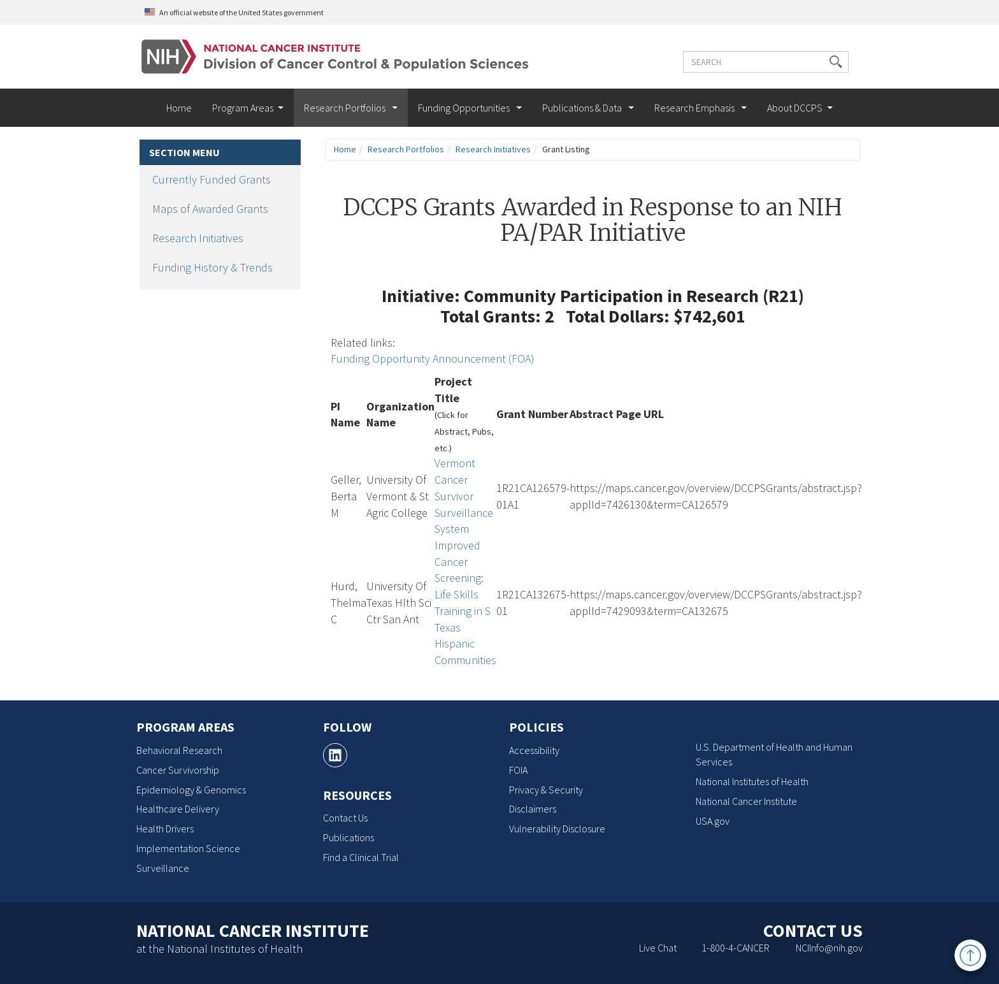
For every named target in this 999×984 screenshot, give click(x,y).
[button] (836, 62)
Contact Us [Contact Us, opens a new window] (345, 817)
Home (179, 107)
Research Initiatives (197, 238)
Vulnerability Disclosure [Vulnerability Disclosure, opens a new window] (557, 828)
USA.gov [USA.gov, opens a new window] (712, 820)
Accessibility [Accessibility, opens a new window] (534, 750)
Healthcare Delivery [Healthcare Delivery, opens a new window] (177, 808)
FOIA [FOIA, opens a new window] (518, 769)
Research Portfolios (345, 107)
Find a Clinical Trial (361, 857)
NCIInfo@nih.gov (829, 947)
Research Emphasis (695, 107)
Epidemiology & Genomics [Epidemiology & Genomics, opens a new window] (191, 789)
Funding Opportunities (465, 107)
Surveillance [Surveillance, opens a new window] (162, 868)
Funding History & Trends (212, 267)
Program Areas (242, 107)
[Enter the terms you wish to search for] (766, 62)
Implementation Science (188, 848)
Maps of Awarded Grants (210, 208)
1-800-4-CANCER (735, 947)
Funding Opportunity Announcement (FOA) (433, 358)
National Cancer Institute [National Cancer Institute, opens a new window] (746, 801)
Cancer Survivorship (177, 769)
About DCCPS (795, 107)
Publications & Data (583, 107)
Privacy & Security (546, 789)
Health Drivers (165, 828)
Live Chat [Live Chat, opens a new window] (658, 947)
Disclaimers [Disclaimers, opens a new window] (532, 808)
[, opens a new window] (335, 755)
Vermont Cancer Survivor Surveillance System (464, 496)
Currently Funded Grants (211, 179)
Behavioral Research (179, 750)
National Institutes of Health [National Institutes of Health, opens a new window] (752, 781)
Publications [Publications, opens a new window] (348, 837)
